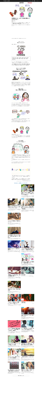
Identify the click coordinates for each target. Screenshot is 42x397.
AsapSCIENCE (29, 180)
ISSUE (8, 227)
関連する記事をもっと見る (21, 375)
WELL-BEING (23, 307)
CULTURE (22, 294)
